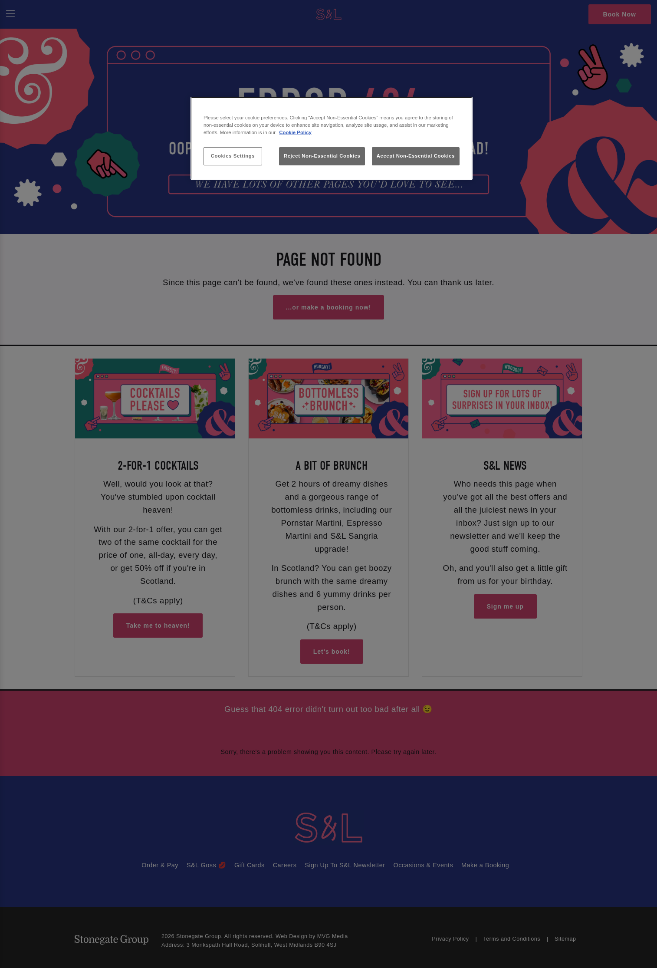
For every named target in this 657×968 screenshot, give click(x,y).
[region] (332, 138)
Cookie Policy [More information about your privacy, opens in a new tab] (295, 132)
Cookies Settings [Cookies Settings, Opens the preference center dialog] (233, 155)
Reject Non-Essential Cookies (322, 155)
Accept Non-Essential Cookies (416, 155)
